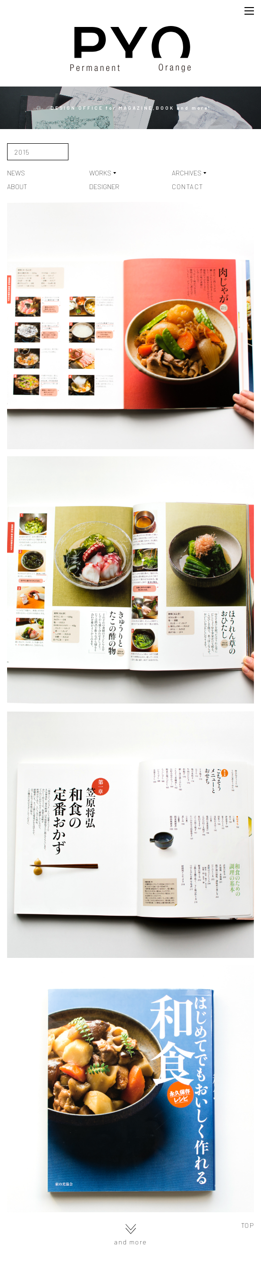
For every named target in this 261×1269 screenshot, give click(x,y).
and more (130, 1234)
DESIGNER (104, 187)
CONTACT (187, 186)
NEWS (16, 173)
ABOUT (17, 187)
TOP (247, 1225)
